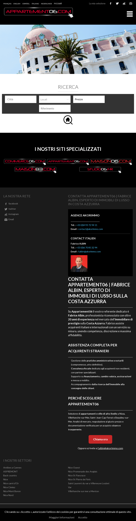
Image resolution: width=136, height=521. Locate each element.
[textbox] (21, 99)
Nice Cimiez (9, 487)
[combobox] (20, 99)
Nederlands (46, 4)
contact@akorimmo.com (90, 229)
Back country (10, 475)
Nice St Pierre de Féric (79, 479)
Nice (5, 479)
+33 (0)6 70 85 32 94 (86, 247)
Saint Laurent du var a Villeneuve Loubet (88, 483)
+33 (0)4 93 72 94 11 (86, 225)
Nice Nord (8, 495)
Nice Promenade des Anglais (82, 471)
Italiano (35, 4)
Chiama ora (100, 439)
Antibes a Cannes (12, 467)
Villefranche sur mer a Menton (83, 491)
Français (7, 4)
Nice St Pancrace (76, 475)
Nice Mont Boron (12, 491)
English (16, 4)
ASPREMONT (10, 471)
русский (58, 4)
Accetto (82, 517)
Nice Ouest (74, 467)
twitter (117, 3)
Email (130, 3)
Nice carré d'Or (11, 483)
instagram (124, 3)
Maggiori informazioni (61, 517)
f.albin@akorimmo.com (89, 251)
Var (70, 487)
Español (26, 4)
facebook (110, 3)
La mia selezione (97, 3)
